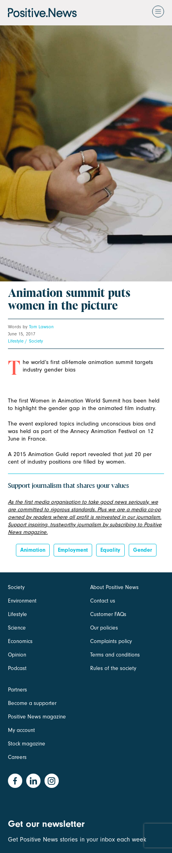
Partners (17, 689)
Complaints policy (111, 641)
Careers (17, 757)
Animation (32, 550)
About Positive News (114, 587)
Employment (73, 550)
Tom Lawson (41, 326)
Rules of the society (113, 668)
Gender (142, 550)
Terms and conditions (115, 654)
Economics (20, 641)
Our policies (104, 627)
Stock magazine (26, 743)
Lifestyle (15, 341)
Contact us (102, 600)
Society (36, 341)
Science (17, 627)
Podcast (17, 668)
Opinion (17, 654)
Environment (22, 600)
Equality (110, 550)
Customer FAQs (108, 614)
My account (21, 730)
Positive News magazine (37, 716)
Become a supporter (32, 703)
